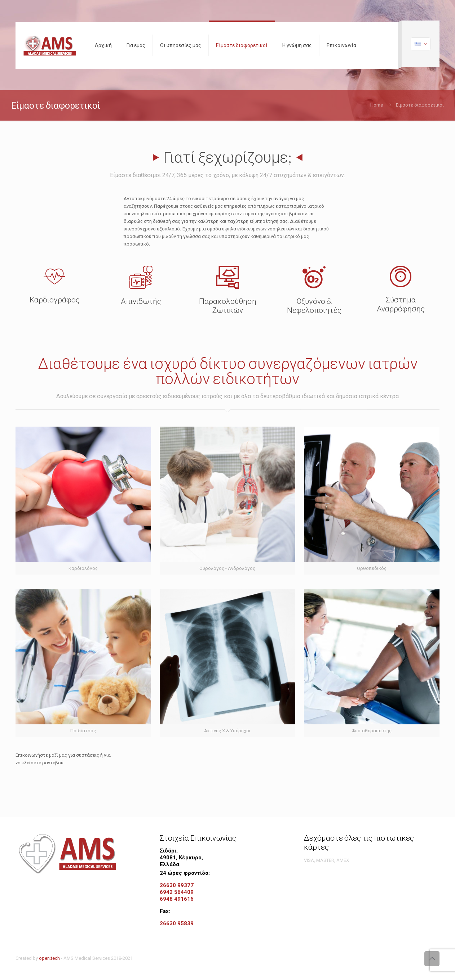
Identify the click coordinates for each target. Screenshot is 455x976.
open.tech (49, 958)
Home (376, 105)
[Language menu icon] (420, 43)
